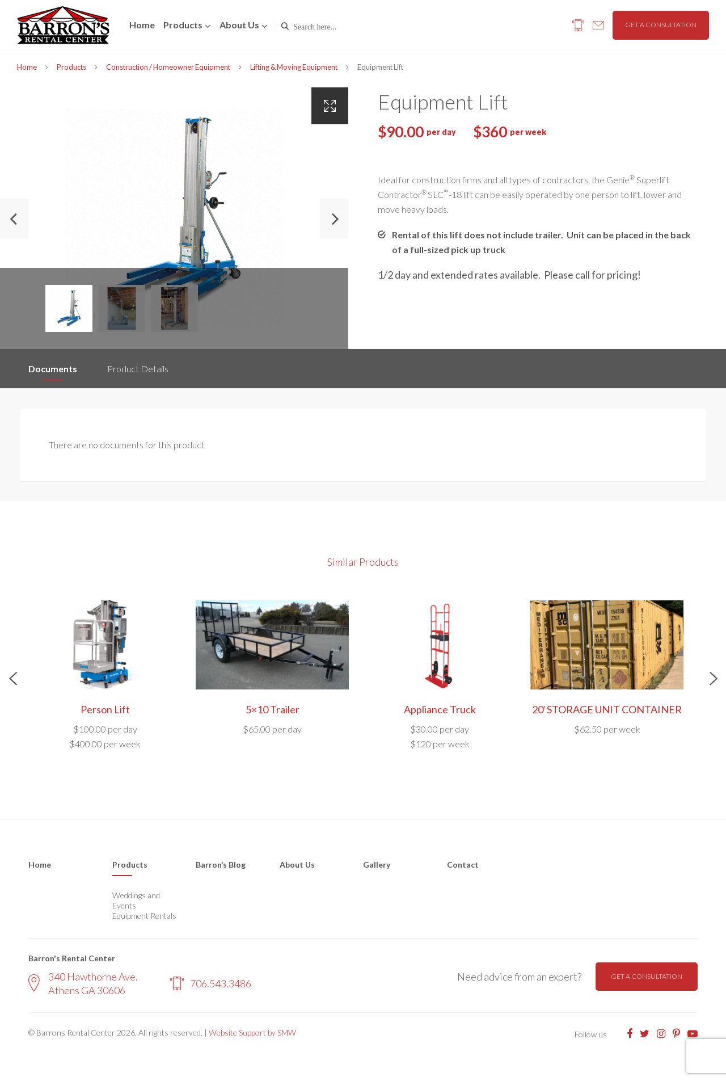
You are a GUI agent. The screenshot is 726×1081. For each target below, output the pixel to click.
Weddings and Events (136, 900)
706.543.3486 (210, 983)
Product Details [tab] (137, 368)
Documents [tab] (52, 368)
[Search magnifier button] (284, 26)
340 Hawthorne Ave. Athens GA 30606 (83, 983)
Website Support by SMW (252, 1032)
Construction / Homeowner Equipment (168, 66)
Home (142, 24)
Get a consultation (661, 24)
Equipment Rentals (144, 915)
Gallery (376, 864)
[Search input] (341, 26)
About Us (297, 864)
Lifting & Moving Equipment (293, 66)
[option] (174, 218)
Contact (463, 864)
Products (182, 24)
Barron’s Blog (221, 864)
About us (239, 24)
